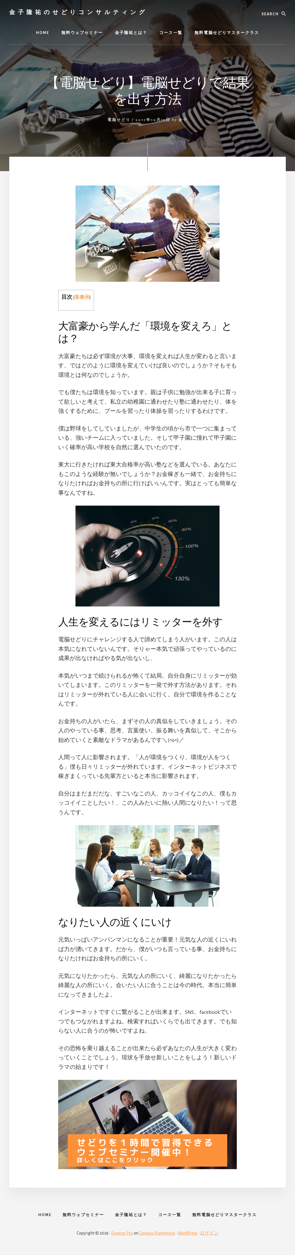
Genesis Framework (157, 1235)
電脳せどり (119, 120)
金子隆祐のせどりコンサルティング (78, 12)
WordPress (187, 1235)
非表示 (82, 297)
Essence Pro (122, 1235)
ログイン (209, 1235)
